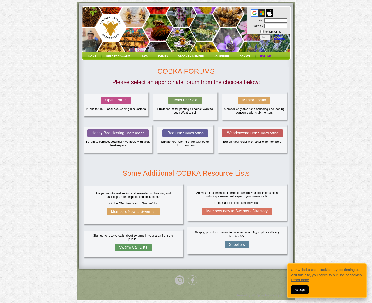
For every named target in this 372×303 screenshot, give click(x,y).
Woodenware (252, 133)
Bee (185, 133)
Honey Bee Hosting (118, 133)
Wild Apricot (258, 295)
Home (92, 56)
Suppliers (237, 244)
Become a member (191, 56)
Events (163, 56)
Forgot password (279, 37)
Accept (300, 290)
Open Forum (115, 100)
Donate (245, 56)
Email (259, 20)
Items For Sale (185, 100)
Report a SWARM (118, 56)
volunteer (222, 56)
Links (144, 56)
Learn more (300, 280)
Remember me (272, 31)
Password (256, 25)
